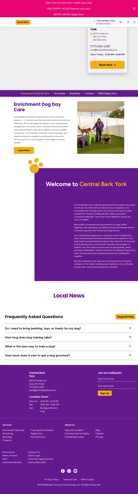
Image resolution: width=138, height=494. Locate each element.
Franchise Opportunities (40, 459)
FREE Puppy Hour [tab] (107, 93)
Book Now (23, 22)
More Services (38, 437)
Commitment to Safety (77, 433)
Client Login (34, 455)
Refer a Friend (10, 455)
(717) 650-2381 (100, 46)
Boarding (7, 437)
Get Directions (99, 39)
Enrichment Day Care (13, 430)
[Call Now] (120, 22)
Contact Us (34, 452)
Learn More (24, 150)
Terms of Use (70, 479)
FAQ (5, 459)
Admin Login (87, 479)
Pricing (99, 437)
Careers (100, 433)
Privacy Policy (51, 479)
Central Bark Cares (74, 437)
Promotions (9, 452)
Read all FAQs (125, 316)
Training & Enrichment (42, 430)
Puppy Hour (37, 433)
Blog (98, 430)
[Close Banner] (134, 9)
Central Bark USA (37, 462)
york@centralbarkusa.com (103, 49)
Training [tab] (89, 93)
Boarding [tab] (75, 93)
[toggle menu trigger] (133, 22)
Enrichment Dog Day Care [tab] (35, 93)
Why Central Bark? (74, 430)
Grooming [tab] (59, 93)
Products (7, 440)
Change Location (103, 23)
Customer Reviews (12, 462)
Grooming (8, 433)
